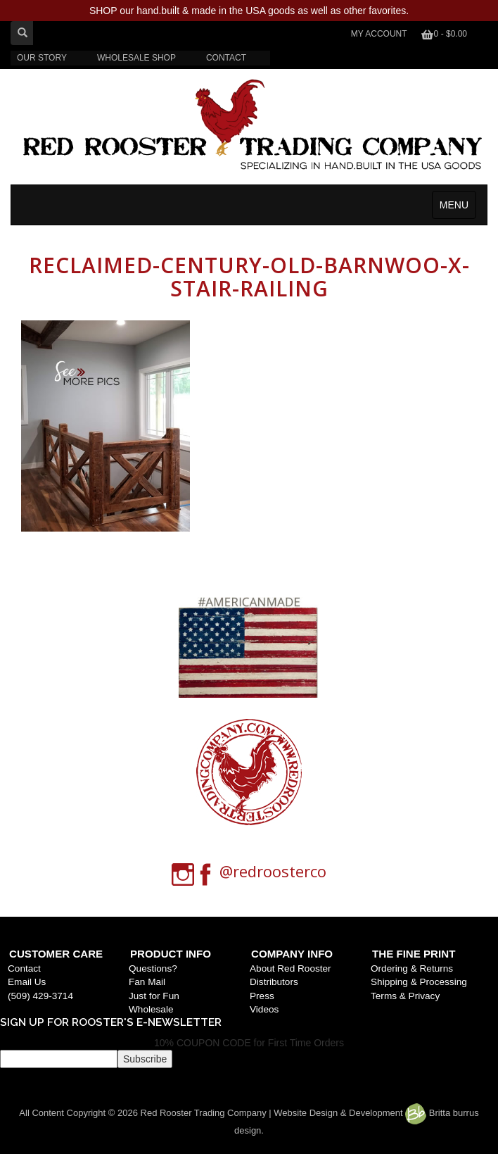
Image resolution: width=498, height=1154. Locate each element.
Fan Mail (147, 982)
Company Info (292, 954)
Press (262, 996)
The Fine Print (413, 954)
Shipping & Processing (419, 982)
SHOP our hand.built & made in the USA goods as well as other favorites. (249, 10)
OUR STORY (42, 58)
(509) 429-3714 (40, 996)
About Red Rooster (290, 968)
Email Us (27, 982)
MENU (454, 205)
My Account (379, 34)
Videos (264, 1009)
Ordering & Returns (412, 968)
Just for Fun (154, 996)
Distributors (274, 982)
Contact (24, 968)
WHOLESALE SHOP (136, 58)
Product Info (170, 954)
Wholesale (151, 1009)
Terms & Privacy (405, 996)
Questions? (153, 968)
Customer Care (56, 954)
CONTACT (226, 58)
